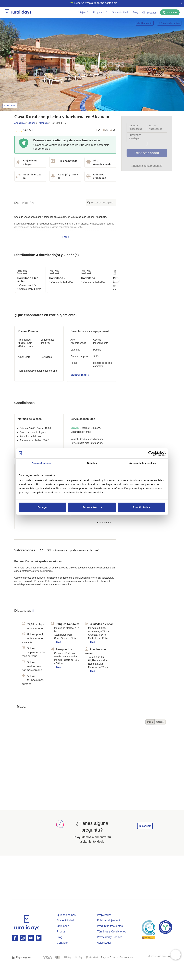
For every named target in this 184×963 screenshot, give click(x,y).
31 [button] (71, 515)
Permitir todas (141, 507)
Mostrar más (79, 374)
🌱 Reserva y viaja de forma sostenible (90, 3)
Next (116, 279)
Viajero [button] (83, 12)
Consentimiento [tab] (41, 463)
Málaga (31, 123)
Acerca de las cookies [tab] (142, 463)
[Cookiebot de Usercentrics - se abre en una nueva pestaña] (151, 453)
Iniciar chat (145, 826)
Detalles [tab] (92, 463)
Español (149, 12)
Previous (14, 279)
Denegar (43, 507)
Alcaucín (43, 123)
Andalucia (19, 123)
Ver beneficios (41, 148)
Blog (135, 12)
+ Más (65, 227)
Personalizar (92, 507)
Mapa (150, 722)
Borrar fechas (104, 522)
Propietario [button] (100, 12)
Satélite (160, 722)
